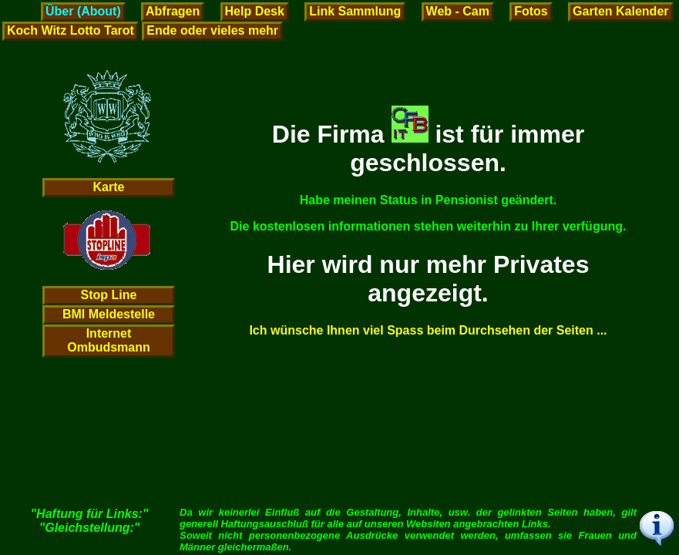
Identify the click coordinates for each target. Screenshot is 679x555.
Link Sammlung (355, 11)
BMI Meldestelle (108, 314)
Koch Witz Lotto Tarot (70, 30)
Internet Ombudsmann (108, 340)
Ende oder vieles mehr (212, 30)
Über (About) (83, 11)
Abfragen (173, 11)
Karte (109, 186)
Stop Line (109, 294)
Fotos (531, 11)
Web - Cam (457, 11)
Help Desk (254, 11)
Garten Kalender (620, 11)
